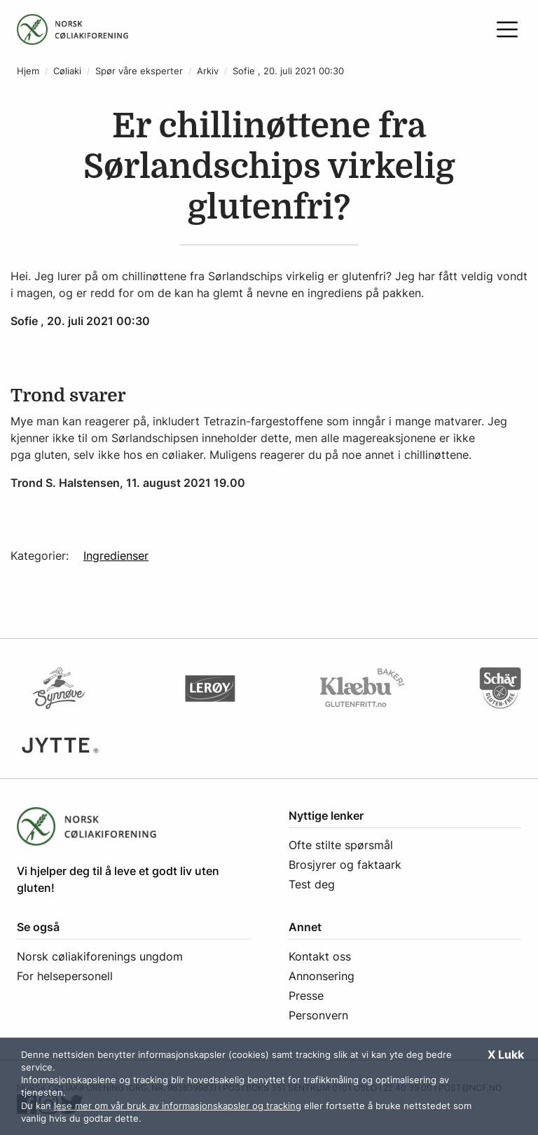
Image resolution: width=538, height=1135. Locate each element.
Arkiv (208, 71)
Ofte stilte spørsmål (341, 845)
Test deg (312, 884)
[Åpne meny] (507, 29)
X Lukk (506, 1054)
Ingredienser (116, 556)
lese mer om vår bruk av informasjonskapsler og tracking (177, 1105)
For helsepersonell (65, 976)
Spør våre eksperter (139, 71)
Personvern (318, 1015)
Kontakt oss (320, 956)
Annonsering (321, 976)
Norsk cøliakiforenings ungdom (100, 956)
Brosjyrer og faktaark (345, 865)
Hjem (28, 71)
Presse (306, 996)
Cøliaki (67, 71)
